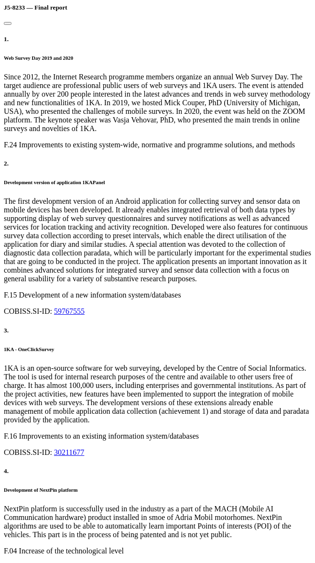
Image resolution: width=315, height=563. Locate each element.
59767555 (69, 311)
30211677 (69, 452)
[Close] (7, 23)
